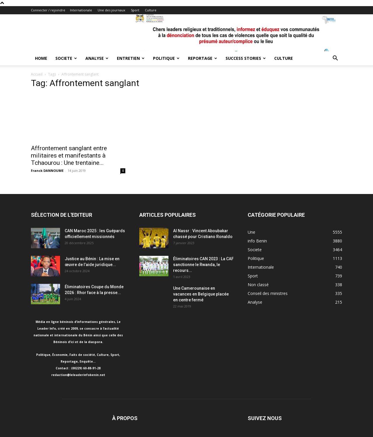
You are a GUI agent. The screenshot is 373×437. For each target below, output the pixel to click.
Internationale (81, 10)
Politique (166, 58)
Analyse (96, 58)
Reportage (202, 58)
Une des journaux (111, 10)
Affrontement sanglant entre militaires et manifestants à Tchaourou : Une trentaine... (69, 155)
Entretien (131, 58)
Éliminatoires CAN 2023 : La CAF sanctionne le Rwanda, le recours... (203, 264)
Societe (66, 58)
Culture (150, 10)
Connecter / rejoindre (48, 10)
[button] (335, 59)
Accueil (37, 74)
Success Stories (246, 58)
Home (41, 58)
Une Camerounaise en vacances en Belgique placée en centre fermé (201, 294)
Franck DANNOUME (47, 170)
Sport (135, 10)
